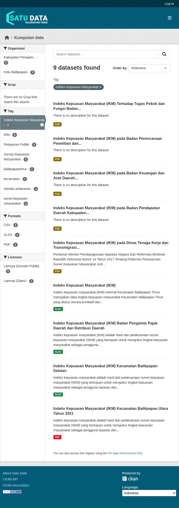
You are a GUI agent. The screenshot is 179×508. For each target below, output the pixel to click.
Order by (119, 68)
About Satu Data (15, 473)
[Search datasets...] (106, 54)
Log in (169, 3)
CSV (57, 124)
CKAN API (10, 479)
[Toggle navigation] (169, 18)
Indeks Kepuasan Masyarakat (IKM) (84, 285)
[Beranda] (7, 37)
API (110, 453)
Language (130, 487)
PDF (57, 437)
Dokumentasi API (130, 453)
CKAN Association (16, 485)
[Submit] (164, 54)
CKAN (130, 478)
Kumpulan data (29, 37)
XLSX (58, 309)
